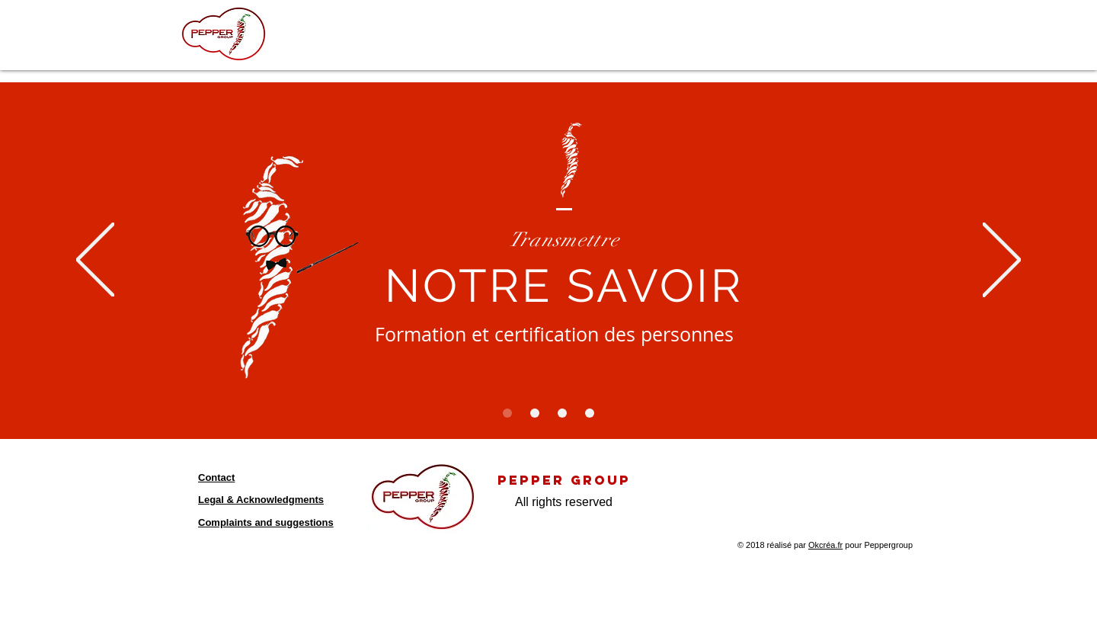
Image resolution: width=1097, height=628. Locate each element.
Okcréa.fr (825, 545)
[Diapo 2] (534, 413)
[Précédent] (95, 261)
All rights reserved (563, 501)
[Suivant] (1002, 261)
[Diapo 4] (589, 413)
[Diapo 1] (507, 413)
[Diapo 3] (562, 413)
